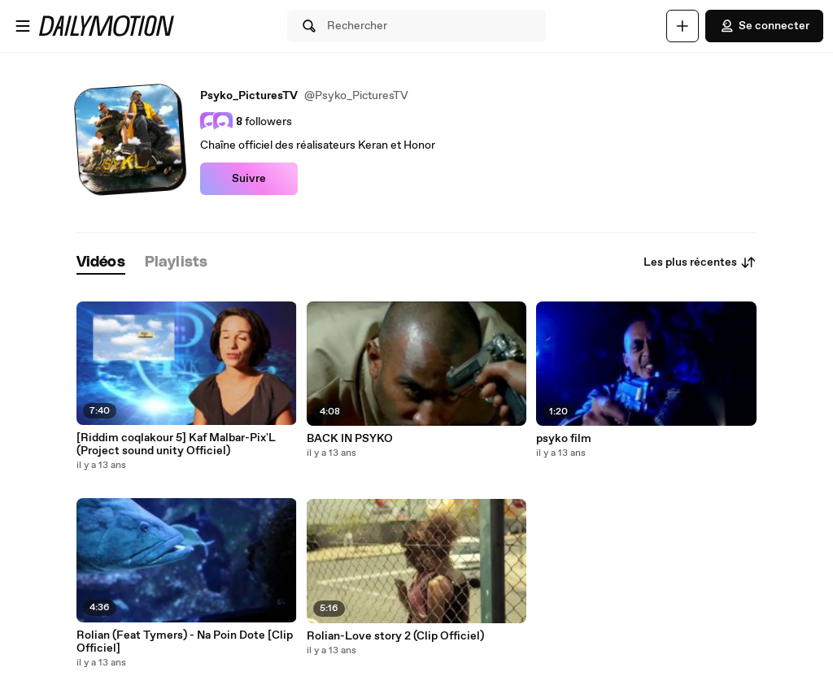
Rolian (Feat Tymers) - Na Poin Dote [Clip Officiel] (184, 642)
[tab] (100, 263)
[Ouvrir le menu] (23, 26)
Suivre (249, 178)
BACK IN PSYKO (350, 438)
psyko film (563, 438)
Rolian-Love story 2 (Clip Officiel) (395, 636)
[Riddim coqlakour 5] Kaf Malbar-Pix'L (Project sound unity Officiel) (176, 444)
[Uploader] (682, 26)
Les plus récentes (700, 262)
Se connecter (764, 26)
